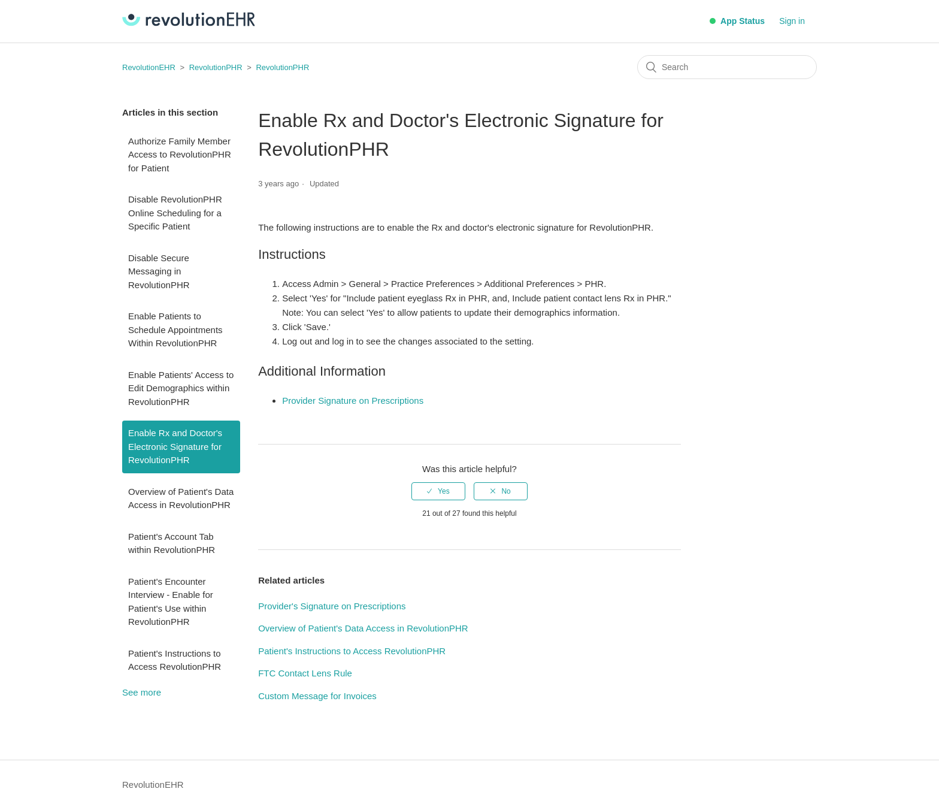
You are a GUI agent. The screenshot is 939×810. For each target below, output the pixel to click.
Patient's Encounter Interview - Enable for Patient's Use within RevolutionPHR (170, 601)
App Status (737, 21)
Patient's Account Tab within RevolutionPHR (171, 543)
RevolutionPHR (216, 67)
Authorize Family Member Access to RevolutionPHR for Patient (179, 154)
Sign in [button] (792, 21)
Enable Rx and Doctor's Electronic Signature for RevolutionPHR (175, 446)
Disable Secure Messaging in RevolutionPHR (159, 271)
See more (141, 692)
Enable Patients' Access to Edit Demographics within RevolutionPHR (181, 388)
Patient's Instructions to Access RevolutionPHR (174, 660)
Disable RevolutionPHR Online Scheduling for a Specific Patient (175, 212)
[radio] (438, 491)
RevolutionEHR (148, 67)
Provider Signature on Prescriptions (352, 400)
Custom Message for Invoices (317, 696)
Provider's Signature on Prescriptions (331, 606)
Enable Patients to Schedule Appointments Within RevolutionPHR (175, 329)
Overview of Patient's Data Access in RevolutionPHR (181, 498)
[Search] (727, 67)
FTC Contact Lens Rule (305, 673)
